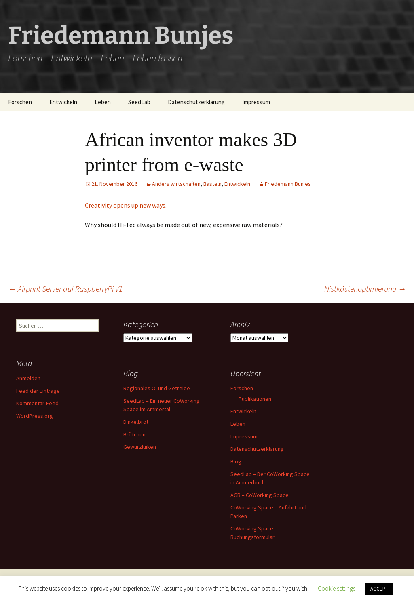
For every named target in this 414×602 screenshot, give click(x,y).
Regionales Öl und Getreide (156, 388)
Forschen (20, 102)
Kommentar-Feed (37, 403)
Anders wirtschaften (176, 183)
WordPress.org (34, 415)
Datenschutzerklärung (196, 102)
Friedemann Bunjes (288, 183)
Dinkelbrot (135, 421)
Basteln (212, 183)
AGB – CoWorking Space (259, 495)
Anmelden (28, 378)
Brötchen (134, 434)
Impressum (256, 102)
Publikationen (255, 398)
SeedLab (139, 102)
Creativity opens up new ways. (126, 205)
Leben (103, 102)
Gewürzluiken (139, 446)
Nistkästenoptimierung (365, 289)
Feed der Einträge (38, 390)
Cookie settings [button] (336, 588)
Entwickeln (63, 102)
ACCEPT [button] (379, 588)
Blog (235, 461)
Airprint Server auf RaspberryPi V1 (65, 289)
